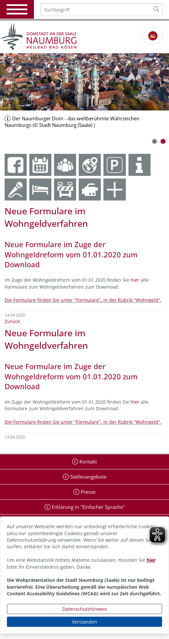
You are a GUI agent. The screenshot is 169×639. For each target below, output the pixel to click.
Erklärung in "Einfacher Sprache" (87, 507)
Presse (87, 491)
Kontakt (87, 461)
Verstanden (84, 622)
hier (151, 560)
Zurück (12, 321)
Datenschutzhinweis (84, 609)
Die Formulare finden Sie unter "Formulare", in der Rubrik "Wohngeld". (83, 300)
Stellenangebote (87, 476)
